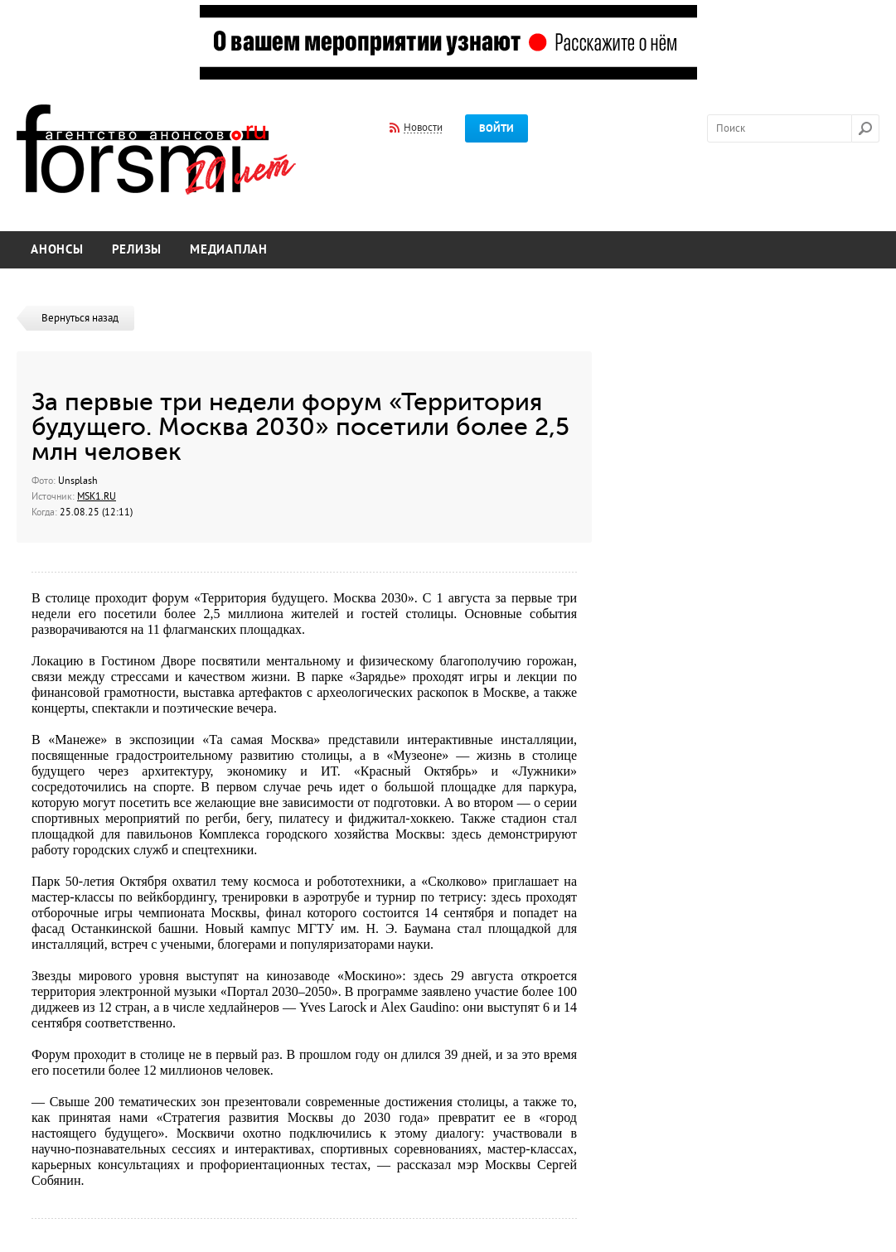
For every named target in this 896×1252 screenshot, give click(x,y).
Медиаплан (229, 250)
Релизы (137, 250)
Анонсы (57, 250)
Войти (496, 128)
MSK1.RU (96, 496)
